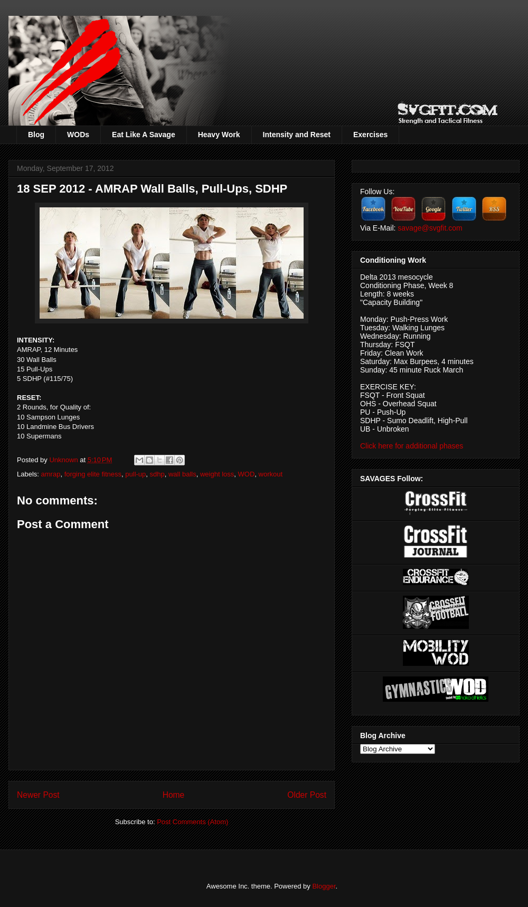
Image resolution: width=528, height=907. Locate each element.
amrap (51, 474)
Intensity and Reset (297, 134)
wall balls (182, 474)
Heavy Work (219, 134)
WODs (78, 134)
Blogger (323, 886)
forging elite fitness (92, 474)
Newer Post (38, 794)
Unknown (64, 460)
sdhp (157, 474)
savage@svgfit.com (430, 228)
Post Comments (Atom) (192, 822)
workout (271, 474)
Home (174, 794)
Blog (36, 134)
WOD (246, 474)
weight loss (217, 474)
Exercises (370, 134)
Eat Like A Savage (143, 134)
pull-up (135, 474)
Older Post (306, 794)
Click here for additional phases (411, 446)
